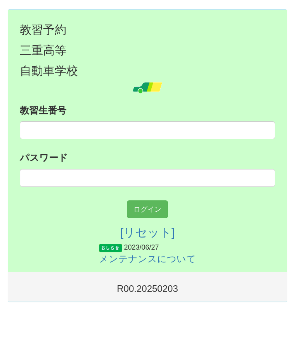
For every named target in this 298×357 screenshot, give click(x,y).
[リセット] (147, 232)
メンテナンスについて (147, 259)
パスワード (44, 158)
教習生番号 (43, 110)
